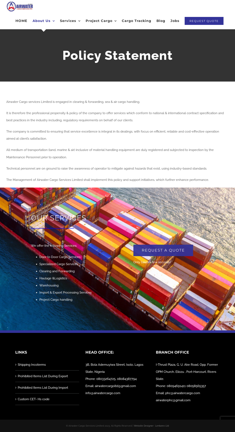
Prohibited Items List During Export (43, 376)
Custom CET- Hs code (34, 399)
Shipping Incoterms (32, 365)
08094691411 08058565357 (186, 386)
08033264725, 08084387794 (116, 379)
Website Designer (144, 425)
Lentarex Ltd (162, 425)
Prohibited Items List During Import (43, 388)
